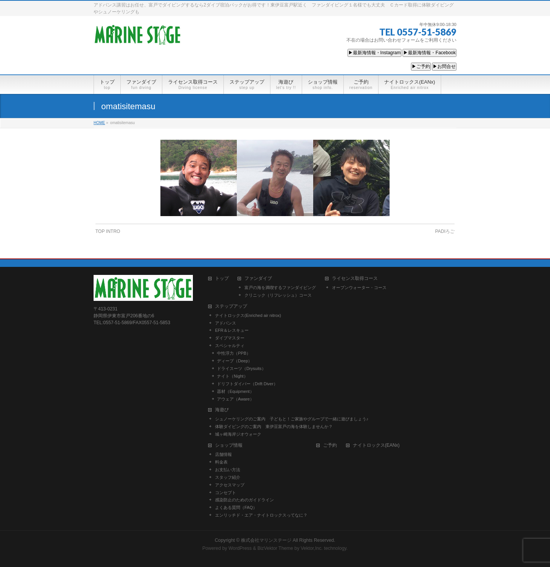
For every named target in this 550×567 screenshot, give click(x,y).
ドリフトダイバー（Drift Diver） (247, 383)
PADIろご (445, 231)
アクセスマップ (229, 484)
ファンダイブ (258, 277)
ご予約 (330, 444)
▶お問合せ (444, 66)
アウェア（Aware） (235, 398)
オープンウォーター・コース (359, 286)
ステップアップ (231, 305)
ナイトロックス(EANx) (376, 444)
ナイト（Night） (232, 375)
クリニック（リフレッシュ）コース (278, 294)
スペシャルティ (229, 344)
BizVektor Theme (275, 547)
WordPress (240, 547)
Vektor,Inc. (312, 547)
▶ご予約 (421, 66)
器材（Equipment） (235, 390)
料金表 (221, 461)
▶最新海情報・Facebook (429, 52)
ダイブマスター (229, 337)
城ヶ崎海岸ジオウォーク (238, 433)
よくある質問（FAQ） (236, 506)
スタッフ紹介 (227, 476)
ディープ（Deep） (234, 360)
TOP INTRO (107, 231)
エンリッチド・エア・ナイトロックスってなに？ (261, 514)
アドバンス (225, 322)
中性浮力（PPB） (234, 352)
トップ (222, 277)
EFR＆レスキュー (232, 329)
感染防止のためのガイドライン (244, 499)
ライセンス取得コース (355, 277)
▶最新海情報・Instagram (374, 52)
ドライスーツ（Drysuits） (241, 367)
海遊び (222, 409)
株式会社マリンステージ (266, 539)
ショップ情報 (229, 444)
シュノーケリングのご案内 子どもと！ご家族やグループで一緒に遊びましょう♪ (292, 418)
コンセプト (225, 491)
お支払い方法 (227, 469)
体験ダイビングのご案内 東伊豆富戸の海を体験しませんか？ (274, 425)
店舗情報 (223, 453)
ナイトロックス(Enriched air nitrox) (248, 314)
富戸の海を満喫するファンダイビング (280, 286)
